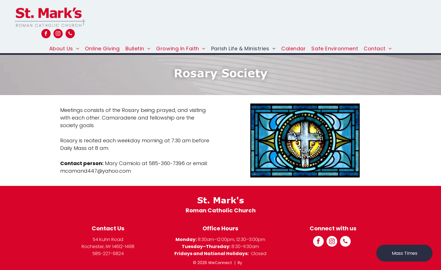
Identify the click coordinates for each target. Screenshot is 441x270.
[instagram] (58, 34)
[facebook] (46, 34)
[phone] (70, 34)
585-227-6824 (108, 253)
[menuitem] (64, 48)
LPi (245, 263)
